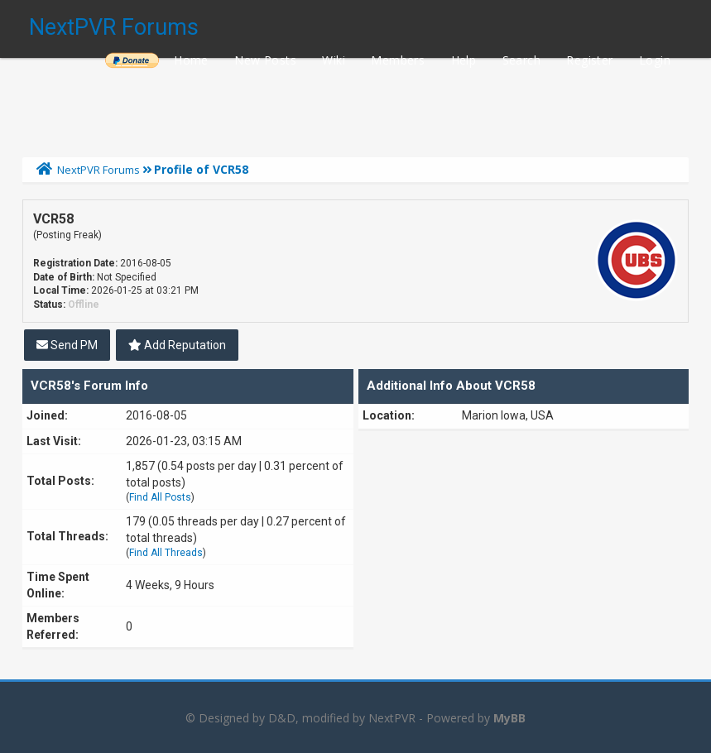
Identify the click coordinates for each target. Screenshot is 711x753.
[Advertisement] (355, 103)
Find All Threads (166, 553)
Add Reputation (177, 345)
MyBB (509, 718)
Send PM (67, 345)
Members (398, 60)
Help (464, 60)
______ (131, 60)
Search (521, 60)
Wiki (333, 60)
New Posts (265, 60)
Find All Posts (160, 497)
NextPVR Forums (114, 27)
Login (654, 60)
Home (191, 60)
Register (589, 60)
